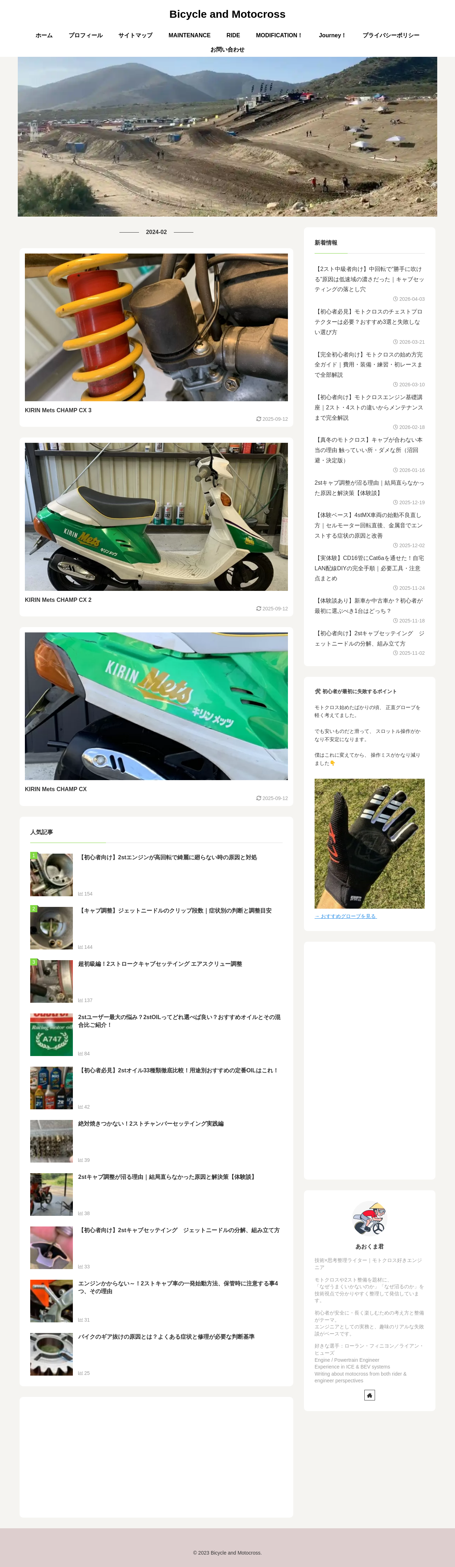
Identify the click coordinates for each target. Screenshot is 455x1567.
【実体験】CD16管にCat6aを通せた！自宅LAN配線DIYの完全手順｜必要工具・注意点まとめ (369, 568)
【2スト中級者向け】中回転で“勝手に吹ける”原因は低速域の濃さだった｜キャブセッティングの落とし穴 (369, 279)
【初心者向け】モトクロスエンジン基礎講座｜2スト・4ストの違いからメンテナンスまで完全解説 (369, 407)
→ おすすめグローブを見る (346, 916)
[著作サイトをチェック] (369, 1395)
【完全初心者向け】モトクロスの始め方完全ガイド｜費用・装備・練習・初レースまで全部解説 (369, 365)
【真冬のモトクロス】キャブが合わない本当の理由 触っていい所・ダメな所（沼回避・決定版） (369, 450)
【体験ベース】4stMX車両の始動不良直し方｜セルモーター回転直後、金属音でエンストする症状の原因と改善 (369, 525)
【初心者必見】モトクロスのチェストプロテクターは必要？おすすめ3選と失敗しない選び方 (369, 322)
